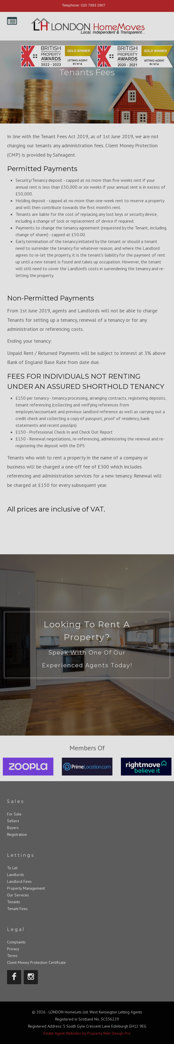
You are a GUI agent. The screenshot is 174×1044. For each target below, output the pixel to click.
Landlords (15, 874)
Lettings (20, 855)
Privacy (13, 948)
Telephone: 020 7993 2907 (83, 5)
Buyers (13, 827)
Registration (17, 834)
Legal (16, 929)
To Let (12, 867)
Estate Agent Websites (62, 1033)
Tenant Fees (17, 908)
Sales (15, 801)
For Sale (14, 814)
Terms (12, 955)
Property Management (26, 888)
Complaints (16, 942)
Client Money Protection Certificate (36, 962)
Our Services (18, 895)
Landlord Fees (19, 881)
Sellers (13, 820)
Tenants (13, 901)
